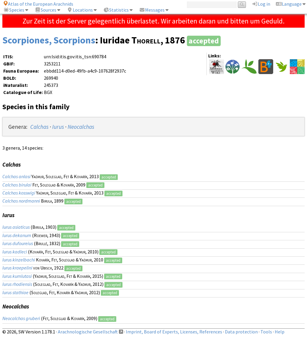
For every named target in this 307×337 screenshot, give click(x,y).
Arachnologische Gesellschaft (88, 332)
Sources (45, 10)
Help (279, 332)
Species (13, 10)
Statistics (116, 10)
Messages (152, 10)
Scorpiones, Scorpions (48, 40)
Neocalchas (81, 126)
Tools (266, 332)
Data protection (241, 332)
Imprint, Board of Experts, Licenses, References (174, 332)
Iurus (58, 126)
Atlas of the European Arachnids (38, 4)
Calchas (39, 126)
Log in (261, 4)
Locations (80, 10)
